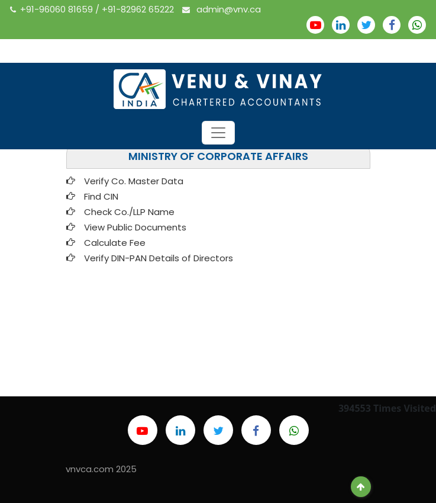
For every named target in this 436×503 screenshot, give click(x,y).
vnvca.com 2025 (101, 469)
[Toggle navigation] (218, 133)
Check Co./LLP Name (131, 212)
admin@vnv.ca (221, 9)
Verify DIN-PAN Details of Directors (158, 258)
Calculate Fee (115, 242)
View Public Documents (135, 227)
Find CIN (101, 196)
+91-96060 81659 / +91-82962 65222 (93, 9)
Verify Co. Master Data (133, 181)
